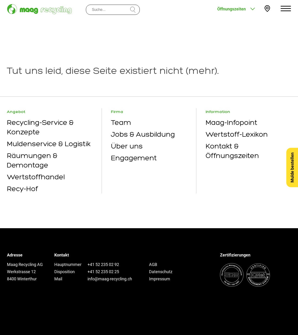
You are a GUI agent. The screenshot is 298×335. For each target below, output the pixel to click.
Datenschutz (160, 271)
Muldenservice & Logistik (49, 143)
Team (121, 122)
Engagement (134, 158)
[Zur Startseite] (39, 9)
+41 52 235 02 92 (103, 264)
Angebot (16, 111)
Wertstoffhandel (36, 177)
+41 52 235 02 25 (103, 271)
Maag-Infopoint (231, 122)
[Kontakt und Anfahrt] (267, 8)
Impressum (159, 278)
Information (218, 111)
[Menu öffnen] (286, 8)
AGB (153, 264)
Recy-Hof (22, 188)
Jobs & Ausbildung (143, 134)
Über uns (127, 146)
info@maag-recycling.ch (109, 278)
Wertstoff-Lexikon (237, 134)
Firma (117, 111)
